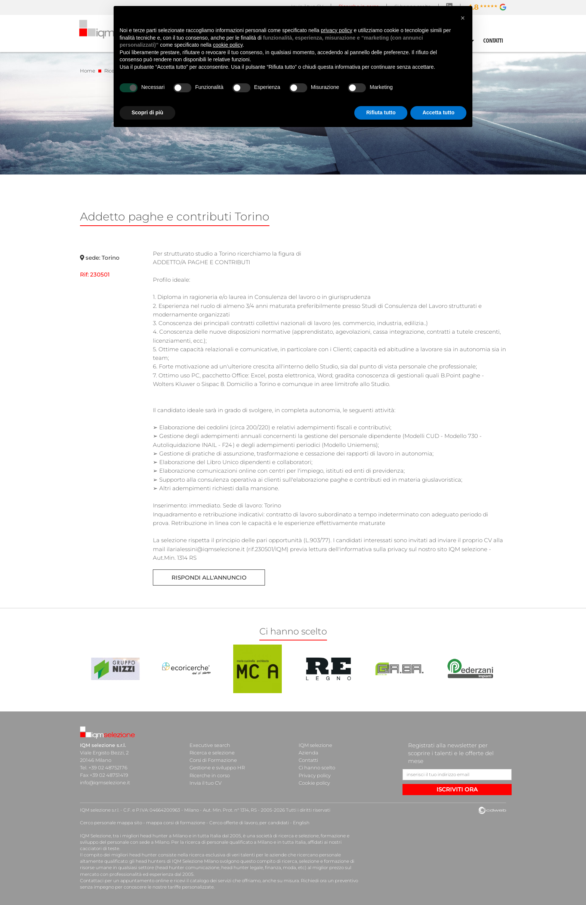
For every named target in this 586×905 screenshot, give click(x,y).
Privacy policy (315, 775)
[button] (463, 18)
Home (87, 71)
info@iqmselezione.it (105, 782)
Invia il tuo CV (205, 782)
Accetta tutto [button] (438, 112)
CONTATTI (493, 40)
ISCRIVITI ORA (457, 789)
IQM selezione (315, 745)
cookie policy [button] (228, 45)
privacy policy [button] (336, 30)
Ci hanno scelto (317, 767)
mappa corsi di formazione (175, 822)
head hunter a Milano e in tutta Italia (180, 835)
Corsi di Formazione (213, 760)
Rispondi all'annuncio (209, 577)
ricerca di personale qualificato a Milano (228, 842)
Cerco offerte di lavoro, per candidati (249, 822)
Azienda (308, 753)
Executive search (209, 745)
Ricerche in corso (209, 775)
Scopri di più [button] (147, 112)
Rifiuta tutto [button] (381, 112)
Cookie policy (314, 782)
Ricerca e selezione (212, 753)
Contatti (308, 760)
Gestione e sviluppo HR (217, 767)
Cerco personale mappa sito (111, 822)
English (301, 822)
